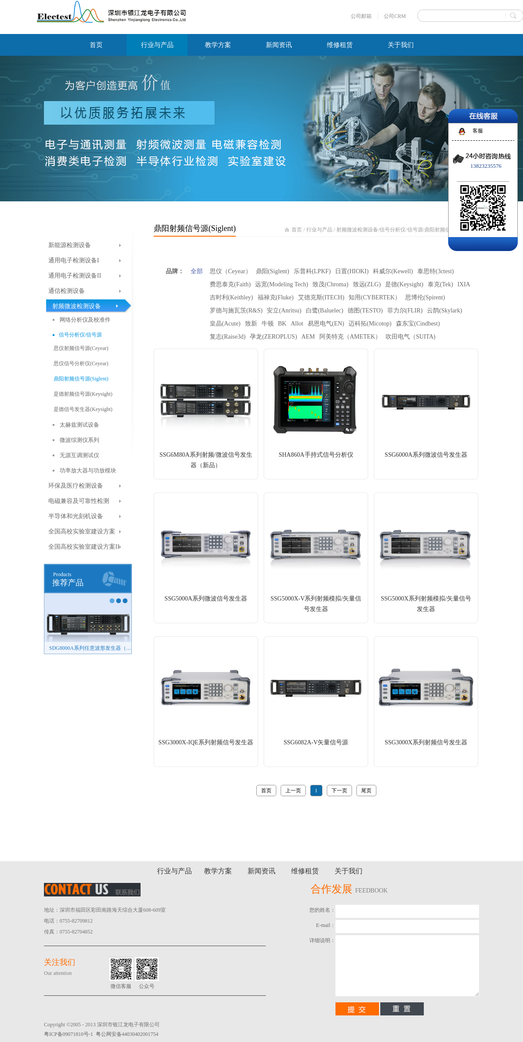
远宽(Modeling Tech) (281, 284)
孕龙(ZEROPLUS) (273, 336)
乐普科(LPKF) (312, 271)
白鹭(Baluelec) (324, 310)
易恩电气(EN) (326, 323)
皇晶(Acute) (225, 323)
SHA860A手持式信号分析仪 (315, 454)
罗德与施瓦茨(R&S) (236, 310)
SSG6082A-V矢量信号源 (316, 742)
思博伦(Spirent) (425, 297)
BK (282, 323)
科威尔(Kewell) (393, 271)
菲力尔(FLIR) (405, 310)
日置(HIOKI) (352, 271)
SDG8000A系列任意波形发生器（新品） (90, 648)
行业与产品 (319, 230)
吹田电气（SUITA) (411, 336)
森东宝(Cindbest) (418, 323)
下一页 (339, 790)
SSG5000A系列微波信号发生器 (205, 598)
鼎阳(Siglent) (272, 271)
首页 (96, 44)
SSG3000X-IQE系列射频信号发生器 (205, 742)
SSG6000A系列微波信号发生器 (426, 454)
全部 (197, 271)
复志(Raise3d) (227, 336)
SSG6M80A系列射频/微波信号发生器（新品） (205, 459)
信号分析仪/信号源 (400, 230)
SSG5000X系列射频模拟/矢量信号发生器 (426, 603)
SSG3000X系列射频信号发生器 (426, 742)
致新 (251, 323)
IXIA (463, 284)
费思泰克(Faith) (230, 284)
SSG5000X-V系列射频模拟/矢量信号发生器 (316, 603)
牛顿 (268, 323)
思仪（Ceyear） (230, 271)
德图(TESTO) (365, 310)
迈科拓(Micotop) (370, 323)
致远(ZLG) (367, 284)
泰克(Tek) (440, 284)
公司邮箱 (361, 16)
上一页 (293, 790)
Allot (297, 323)
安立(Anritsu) (284, 310)
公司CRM (395, 16)
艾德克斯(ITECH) (321, 297)
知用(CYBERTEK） (375, 297)
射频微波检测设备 (357, 230)
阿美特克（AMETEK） (350, 336)
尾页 (366, 790)
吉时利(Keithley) (231, 297)
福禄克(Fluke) (276, 297)
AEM (308, 336)
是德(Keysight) (404, 284)
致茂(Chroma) (330, 284)
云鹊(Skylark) (444, 310)
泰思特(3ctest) (435, 271)
